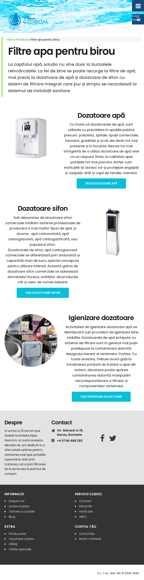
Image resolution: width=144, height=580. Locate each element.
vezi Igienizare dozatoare (101, 396)
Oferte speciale (20, 549)
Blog (12, 517)
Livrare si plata (19, 506)
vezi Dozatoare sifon (42, 293)
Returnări (85, 506)
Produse (23, 39)
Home (11, 39)
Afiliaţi (13, 544)
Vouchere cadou (21, 539)
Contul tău (87, 534)
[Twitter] (112, 438)
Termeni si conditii (22, 511)
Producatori (17, 534)
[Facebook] (102, 438)
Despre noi (16, 501)
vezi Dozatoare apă (101, 183)
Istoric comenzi (90, 539)
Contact (85, 501)
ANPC (83, 517)
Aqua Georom (28, 21)
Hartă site (86, 511)
